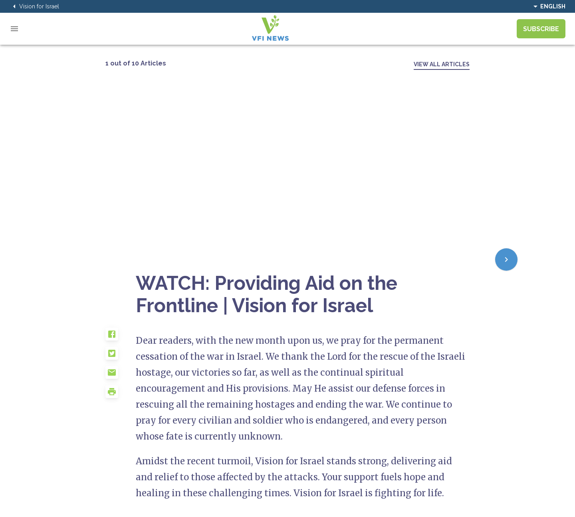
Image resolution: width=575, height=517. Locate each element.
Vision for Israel (34, 6)
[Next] (506, 259)
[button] (120, 337)
